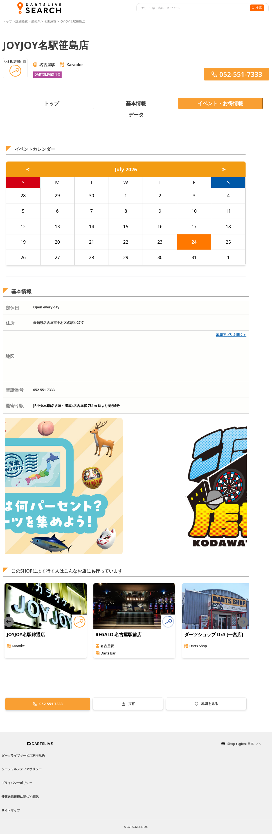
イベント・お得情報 (220, 103)
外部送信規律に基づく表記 (20, 796)
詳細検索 (22, 21)
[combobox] (192, 8)
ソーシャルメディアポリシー (21, 769)
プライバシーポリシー (16, 783)
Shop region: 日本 (240, 743)
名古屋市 (50, 21)
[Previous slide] (8, 622)
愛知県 (36, 21)
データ (136, 114)
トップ (8, 21)
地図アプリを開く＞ (231, 334)
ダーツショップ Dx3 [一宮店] (213, 634)
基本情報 (136, 103)
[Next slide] (243, 622)
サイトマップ (10, 810)
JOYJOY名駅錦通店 (26, 634)
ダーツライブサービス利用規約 (23, 755)
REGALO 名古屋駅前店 (119, 634)
